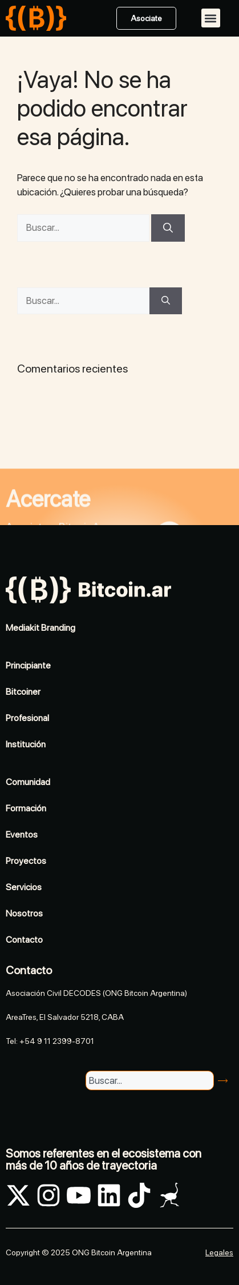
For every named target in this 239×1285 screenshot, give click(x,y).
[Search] (224, 1080)
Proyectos (26, 860)
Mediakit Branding (40, 627)
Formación (26, 808)
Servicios (24, 887)
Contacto (24, 939)
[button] (210, 18)
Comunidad (28, 781)
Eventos (22, 834)
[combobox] (149, 1080)
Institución (26, 744)
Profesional (27, 717)
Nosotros (24, 913)
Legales (219, 1252)
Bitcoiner (23, 691)
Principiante (28, 665)
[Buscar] (168, 228)
